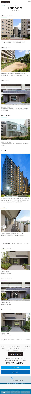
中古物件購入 (15, 392)
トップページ (3, 5)
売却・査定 (25, 392)
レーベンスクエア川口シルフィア (16, 380)
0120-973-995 (17, 363)
